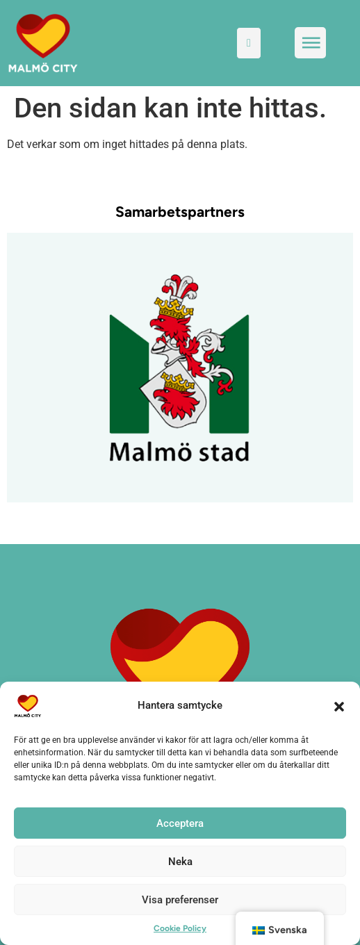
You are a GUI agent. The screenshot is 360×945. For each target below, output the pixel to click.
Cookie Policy (180, 928)
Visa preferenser (180, 900)
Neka (180, 861)
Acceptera (180, 823)
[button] (339, 706)
